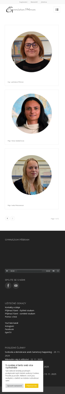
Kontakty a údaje (12, 307)
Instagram (9, 326)
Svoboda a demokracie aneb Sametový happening (28, 352)
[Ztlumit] (54, 271)
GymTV (8, 332)
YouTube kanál (11, 323)
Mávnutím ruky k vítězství (17, 359)
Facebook (9, 329)
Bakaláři (34, 2)
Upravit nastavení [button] (14, 385)
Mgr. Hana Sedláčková (16, 141)
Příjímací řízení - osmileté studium (20, 313)
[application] (32, 257)
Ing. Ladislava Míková (15, 82)
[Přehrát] (7, 271)
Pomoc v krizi (11, 316)
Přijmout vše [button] (32, 385)
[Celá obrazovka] (58, 271)
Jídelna (44, 2)
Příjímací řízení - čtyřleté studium (19, 310)
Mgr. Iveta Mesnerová (16, 205)
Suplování (23, 2)
